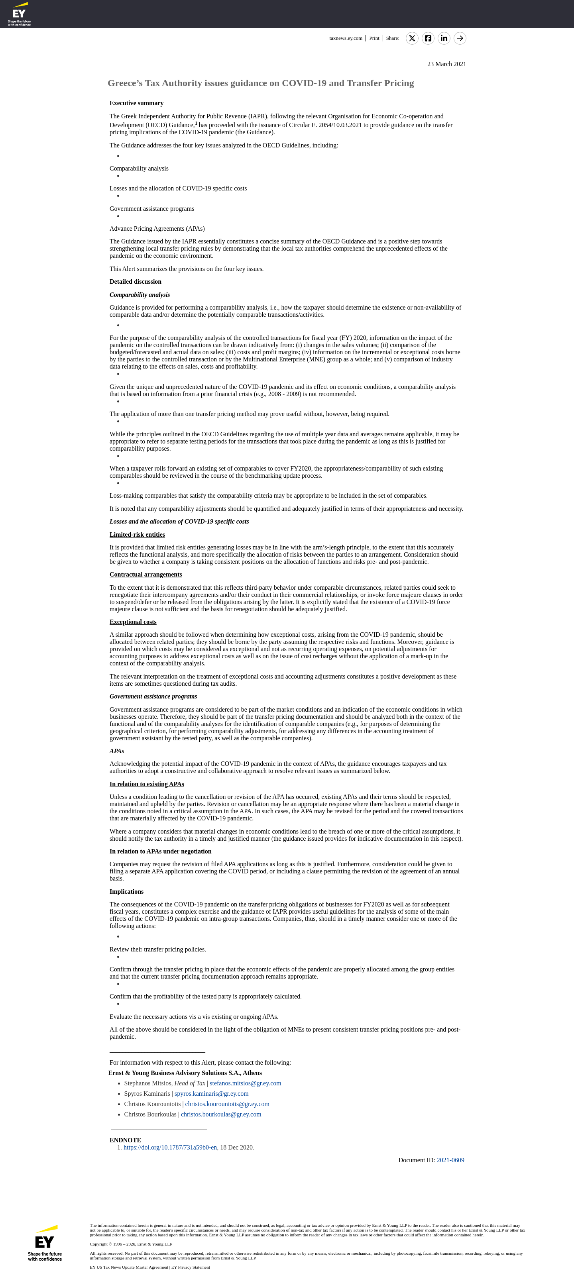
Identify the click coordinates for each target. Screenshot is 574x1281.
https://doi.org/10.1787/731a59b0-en (170, 1147)
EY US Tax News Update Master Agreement (129, 1267)
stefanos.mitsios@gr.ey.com (245, 1083)
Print (374, 38)
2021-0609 (450, 1160)
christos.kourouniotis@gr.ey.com (227, 1104)
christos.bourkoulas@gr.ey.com (221, 1114)
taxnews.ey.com (346, 38)
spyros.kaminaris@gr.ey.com (212, 1093)
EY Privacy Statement (190, 1267)
